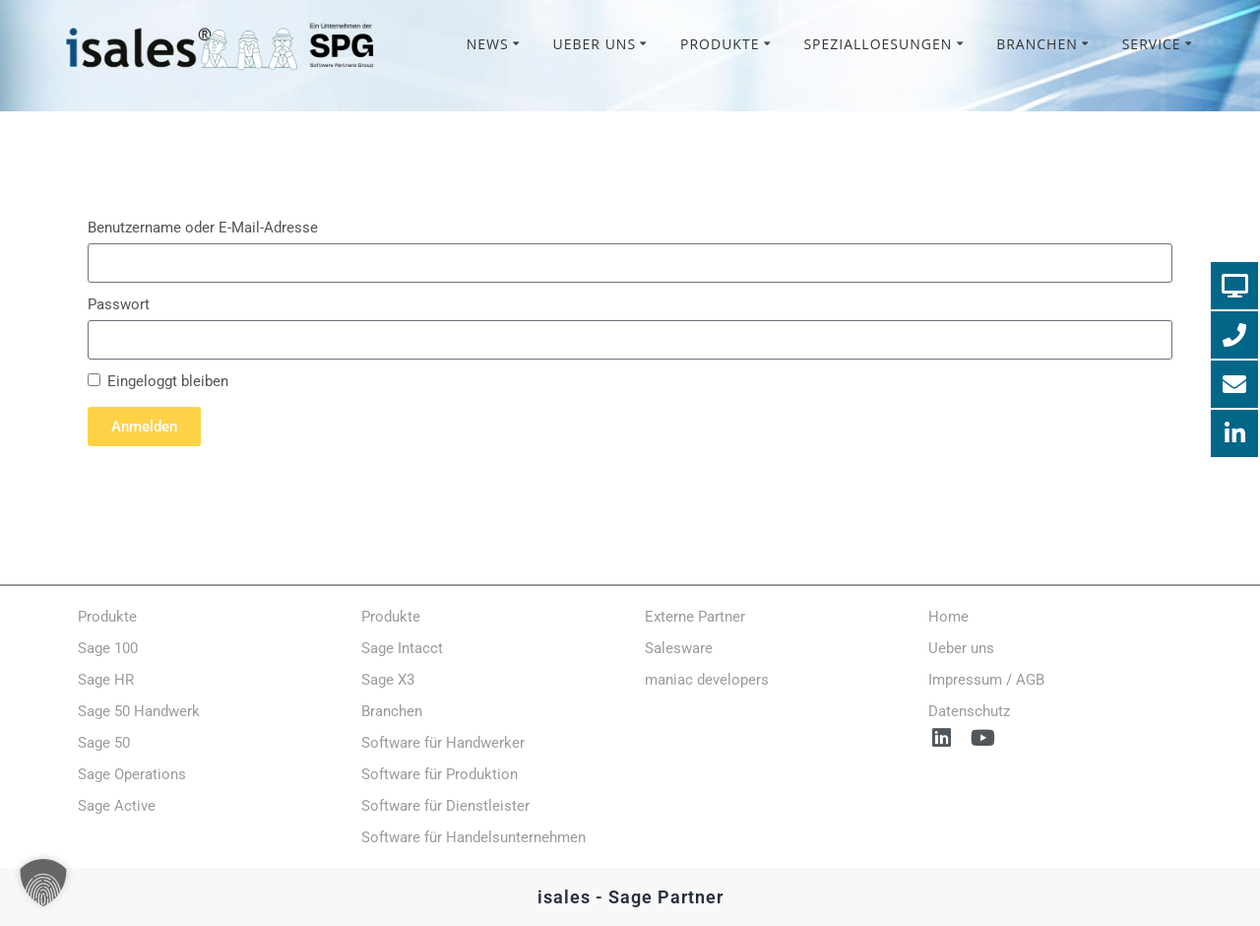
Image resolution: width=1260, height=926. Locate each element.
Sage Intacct (402, 648)
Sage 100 (108, 648)
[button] (43, 882)
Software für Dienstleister (445, 806)
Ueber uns (595, 43)
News (488, 43)
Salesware (679, 648)
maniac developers (707, 680)
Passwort (119, 304)
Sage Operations (132, 774)
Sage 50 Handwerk (139, 711)
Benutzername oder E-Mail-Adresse (203, 227)
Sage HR (106, 680)
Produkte (719, 43)
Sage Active (117, 806)
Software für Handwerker (443, 743)
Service (1151, 43)
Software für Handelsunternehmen (473, 837)
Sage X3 (387, 680)
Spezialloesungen (877, 43)
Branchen (1037, 43)
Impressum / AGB (986, 680)
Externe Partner (695, 617)
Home (948, 617)
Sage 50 (104, 743)
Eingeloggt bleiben (158, 381)
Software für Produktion (439, 774)
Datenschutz (969, 711)
